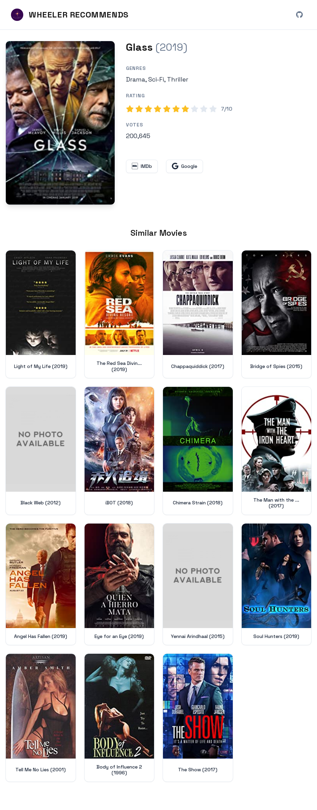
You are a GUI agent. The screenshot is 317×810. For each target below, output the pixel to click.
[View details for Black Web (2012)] (41, 451)
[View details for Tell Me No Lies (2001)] (41, 718)
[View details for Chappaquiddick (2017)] (198, 315)
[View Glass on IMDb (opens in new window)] (142, 167)
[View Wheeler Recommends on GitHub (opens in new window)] (299, 15)
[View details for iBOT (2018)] (119, 451)
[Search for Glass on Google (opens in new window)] (184, 167)
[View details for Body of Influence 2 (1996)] (119, 718)
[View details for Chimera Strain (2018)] (198, 451)
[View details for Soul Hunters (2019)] (277, 585)
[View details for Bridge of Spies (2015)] (277, 315)
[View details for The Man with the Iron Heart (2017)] (277, 451)
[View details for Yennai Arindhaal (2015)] (198, 585)
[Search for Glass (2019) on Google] (60, 123)
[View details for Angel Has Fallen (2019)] (41, 585)
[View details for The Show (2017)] (198, 718)
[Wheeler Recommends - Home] (70, 15)
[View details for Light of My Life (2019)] (41, 315)
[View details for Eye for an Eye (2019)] (119, 585)
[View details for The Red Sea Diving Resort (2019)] (119, 315)
